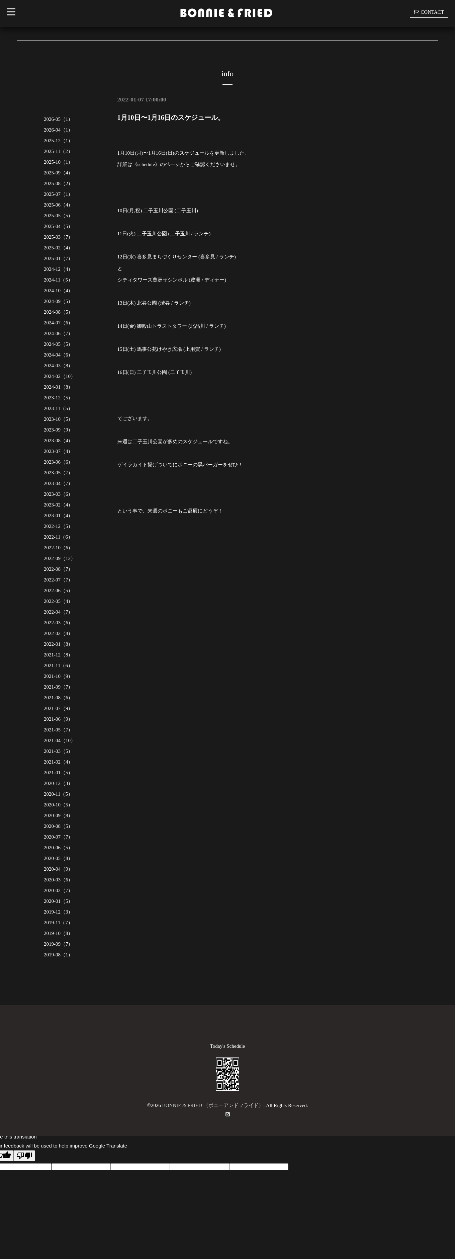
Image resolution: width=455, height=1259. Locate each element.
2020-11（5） (58, 794)
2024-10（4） (58, 290)
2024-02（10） (60, 376)
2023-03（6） (58, 494)
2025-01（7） (58, 258)
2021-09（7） (58, 687)
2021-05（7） (58, 729)
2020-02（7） (58, 890)
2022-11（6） (58, 537)
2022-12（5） (58, 526)
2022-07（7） (58, 579)
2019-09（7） (58, 944)
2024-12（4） (58, 269)
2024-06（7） (58, 333)
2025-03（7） (58, 237)
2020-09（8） (58, 815)
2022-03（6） (58, 622)
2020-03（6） (58, 879)
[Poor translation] (24, 1155)
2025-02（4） (58, 247)
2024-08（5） (58, 312)
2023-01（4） (58, 515)
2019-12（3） (58, 912)
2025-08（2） (58, 183)
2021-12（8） (58, 654)
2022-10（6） (58, 547)
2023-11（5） (58, 408)
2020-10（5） (58, 804)
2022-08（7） (58, 569)
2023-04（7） (58, 483)
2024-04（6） (58, 355)
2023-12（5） (58, 397)
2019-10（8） (58, 933)
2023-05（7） (58, 472)
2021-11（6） (58, 665)
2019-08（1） (58, 954)
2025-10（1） (58, 162)
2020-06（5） (58, 847)
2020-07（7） (58, 837)
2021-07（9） (58, 708)
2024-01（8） (58, 387)
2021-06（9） (58, 719)
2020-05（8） (58, 858)
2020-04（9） (58, 869)
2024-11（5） (58, 280)
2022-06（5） (58, 590)
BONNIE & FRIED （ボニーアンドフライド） (213, 1105)
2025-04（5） (58, 226)
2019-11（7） (58, 922)
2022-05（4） (58, 601)
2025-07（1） (58, 194)
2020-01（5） (58, 901)
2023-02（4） (58, 504)
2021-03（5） (58, 751)
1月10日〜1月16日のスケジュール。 (170, 117)
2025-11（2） (58, 151)
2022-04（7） (58, 612)
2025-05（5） (58, 215)
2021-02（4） (58, 762)
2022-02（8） (58, 633)
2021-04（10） (60, 740)
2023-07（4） (58, 451)
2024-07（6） (58, 322)
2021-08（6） (58, 697)
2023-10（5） (58, 419)
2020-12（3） (58, 783)
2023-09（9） (58, 429)
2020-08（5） (58, 826)
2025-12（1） (58, 140)
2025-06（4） (58, 205)
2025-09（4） (58, 172)
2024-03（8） (58, 365)
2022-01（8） (58, 644)
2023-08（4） (58, 440)
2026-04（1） (58, 130)
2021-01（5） (58, 772)
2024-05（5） (58, 344)
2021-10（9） (58, 676)
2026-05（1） (58, 119)
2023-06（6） (58, 462)
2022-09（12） (60, 558)
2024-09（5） (58, 301)
